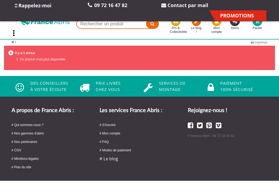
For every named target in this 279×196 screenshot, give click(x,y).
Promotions (237, 15)
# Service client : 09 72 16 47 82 (211, 136)
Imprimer (259, 42)
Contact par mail (184, 5)
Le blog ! (196, 26)
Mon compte (216, 26)
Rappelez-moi (33, 5)
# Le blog (108, 159)
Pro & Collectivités (176, 26)
